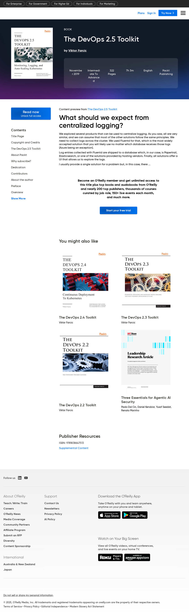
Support (50, 496)
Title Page (17, 136)
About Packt (19, 155)
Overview (17, 192)
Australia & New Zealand (19, 564)
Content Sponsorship (16, 546)
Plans (141, 13)
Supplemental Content (74, 448)
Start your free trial (118, 210)
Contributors (19, 173)
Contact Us (51, 503)
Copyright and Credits (25, 142)
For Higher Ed (61, 3)
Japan (7, 569)
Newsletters (51, 508)
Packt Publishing (166, 72)
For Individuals (84, 3)
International (13, 557)
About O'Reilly (14, 496)
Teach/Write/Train (15, 503)
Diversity (9, 541)
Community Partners (16, 524)
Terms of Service (12, 606)
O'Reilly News (11, 514)
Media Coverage (14, 519)
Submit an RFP (12, 535)
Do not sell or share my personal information (28, 595)
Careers (8, 508)
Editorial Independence (54, 606)
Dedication (18, 167)
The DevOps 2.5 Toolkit (26, 148)
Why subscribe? (21, 161)
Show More (18, 198)
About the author (22, 179)
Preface (16, 186)
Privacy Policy (53, 514)
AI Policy (49, 519)
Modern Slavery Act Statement (87, 606)
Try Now (167, 13)
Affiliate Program (14, 530)
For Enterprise (14, 3)
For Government (38, 3)
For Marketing (107, 3)
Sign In (151, 13)
